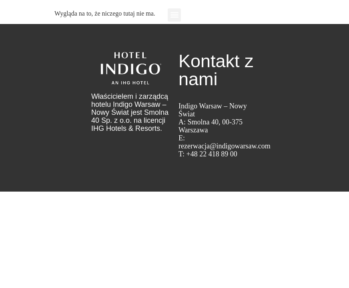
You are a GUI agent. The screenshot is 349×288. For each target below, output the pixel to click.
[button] (174, 15)
